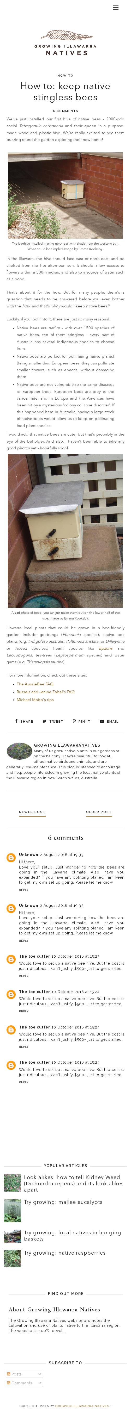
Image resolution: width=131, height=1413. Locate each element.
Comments (19, 1383)
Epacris (105, 648)
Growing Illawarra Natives (82, 1406)
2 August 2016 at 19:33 (62, 855)
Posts (14, 1374)
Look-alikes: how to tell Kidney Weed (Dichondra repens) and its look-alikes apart (74, 1184)
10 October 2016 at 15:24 (76, 992)
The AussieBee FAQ (35, 684)
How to (66, 75)
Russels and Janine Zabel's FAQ (46, 692)
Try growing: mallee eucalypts (63, 1202)
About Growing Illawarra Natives (54, 1309)
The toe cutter (34, 956)
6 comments (66, 111)
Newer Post (32, 812)
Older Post (99, 812)
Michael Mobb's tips (35, 700)
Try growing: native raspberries (65, 1253)
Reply (24, 890)
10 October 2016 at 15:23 (76, 956)
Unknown (28, 855)
